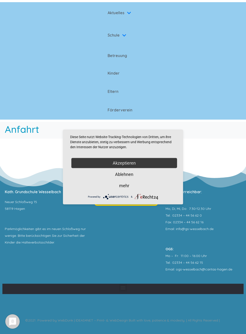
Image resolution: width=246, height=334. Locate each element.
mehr (124, 185)
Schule (117, 35)
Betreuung (117, 55)
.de (230, 269)
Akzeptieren (124, 163)
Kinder (114, 73)
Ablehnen (124, 174)
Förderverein (120, 110)
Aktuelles (119, 12)
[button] (123, 288)
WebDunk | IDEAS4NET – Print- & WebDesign (93, 320)
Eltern (113, 91)
